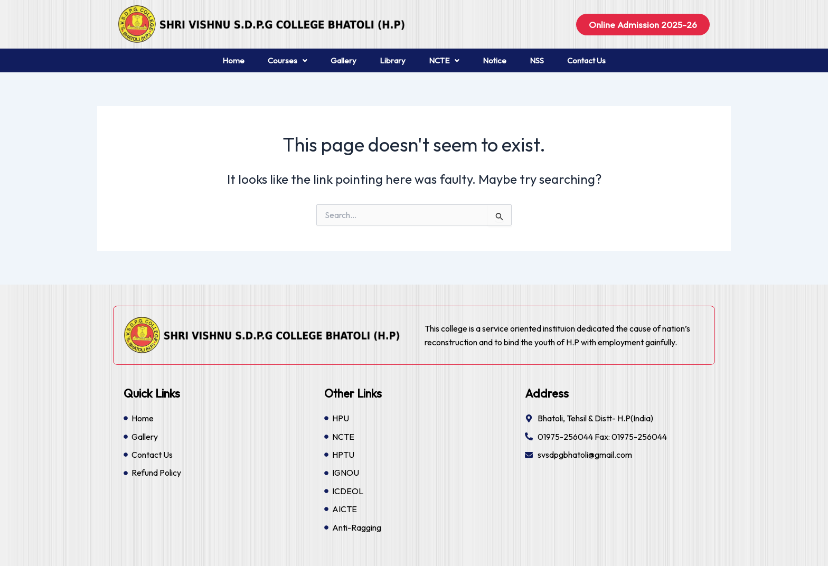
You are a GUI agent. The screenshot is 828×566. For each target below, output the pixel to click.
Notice (494, 60)
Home (233, 60)
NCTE (444, 60)
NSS (537, 60)
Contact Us (586, 60)
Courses (287, 60)
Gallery (343, 60)
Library (393, 60)
